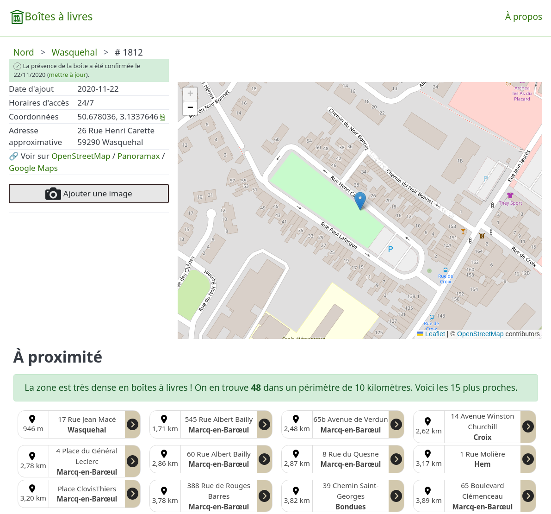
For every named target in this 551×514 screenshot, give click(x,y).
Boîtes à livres (59, 16)
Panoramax (139, 155)
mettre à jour (67, 74)
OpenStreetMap (80, 155)
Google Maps (33, 168)
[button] (360, 201)
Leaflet (431, 334)
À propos (523, 17)
